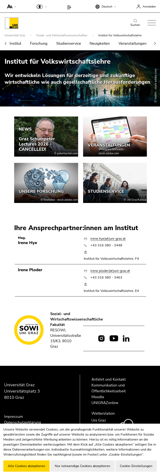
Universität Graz (15, 35)
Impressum (13, 416)
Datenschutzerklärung (22, 422)
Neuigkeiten (100, 43)
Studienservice (68, 43)
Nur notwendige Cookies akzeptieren (82, 466)
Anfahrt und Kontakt (108, 379)
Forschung (39, 43)
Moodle (97, 396)
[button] (10, 6)
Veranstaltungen (132, 43)
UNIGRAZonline (104, 402)
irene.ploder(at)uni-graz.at (110, 271)
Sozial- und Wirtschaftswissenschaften (62, 35)
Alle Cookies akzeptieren (26, 466)
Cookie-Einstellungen (136, 466)
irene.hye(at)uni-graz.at (108, 238)
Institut (15, 43)
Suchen (135, 23)
